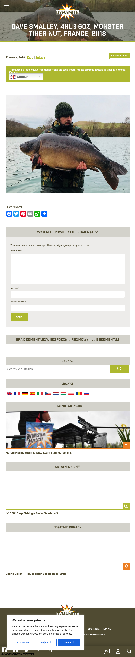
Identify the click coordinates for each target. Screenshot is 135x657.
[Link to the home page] (67, 11)
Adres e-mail (18, 301)
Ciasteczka (93, 629)
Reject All (46, 642)
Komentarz (17, 250)
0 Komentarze (119, 55)
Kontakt (107, 629)
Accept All (68, 642)
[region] (45, 632)
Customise (23, 642)
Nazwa (15, 288)
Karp (30, 57)
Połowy (40, 57)
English (19, 77)
